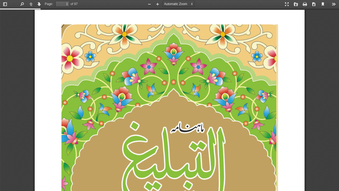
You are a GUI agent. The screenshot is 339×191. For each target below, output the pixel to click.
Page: (49, 4)
